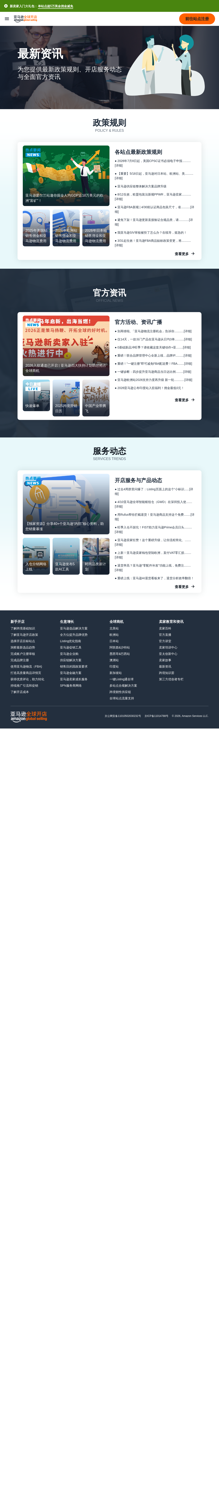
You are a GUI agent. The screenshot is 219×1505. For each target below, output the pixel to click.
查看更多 (182, 254)
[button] (197, 18)
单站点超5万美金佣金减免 (55, 6)
